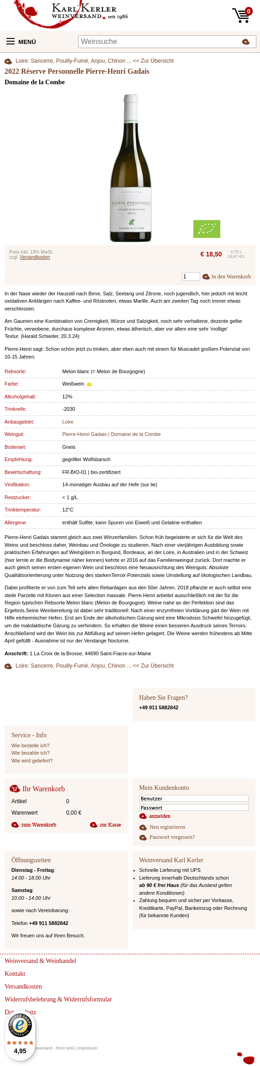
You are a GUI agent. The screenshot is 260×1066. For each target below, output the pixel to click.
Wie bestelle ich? (30, 745)
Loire (67, 421)
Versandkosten (35, 257)
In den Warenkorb (231, 276)
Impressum (88, 1048)
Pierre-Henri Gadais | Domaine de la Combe (111, 434)
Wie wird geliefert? (32, 760)
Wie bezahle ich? (30, 753)
